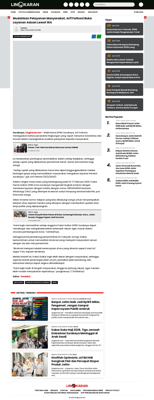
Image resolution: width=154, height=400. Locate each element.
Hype (73, 12)
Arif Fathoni (18, 282)
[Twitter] (70, 6)
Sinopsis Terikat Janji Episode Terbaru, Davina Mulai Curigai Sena (122, 108)
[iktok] (81, 6)
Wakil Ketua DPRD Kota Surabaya (37, 282)
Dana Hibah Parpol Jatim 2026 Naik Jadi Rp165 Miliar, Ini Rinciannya (129, 126)
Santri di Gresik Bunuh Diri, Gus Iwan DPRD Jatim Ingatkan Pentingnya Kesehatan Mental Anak (128, 170)
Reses (55, 282)
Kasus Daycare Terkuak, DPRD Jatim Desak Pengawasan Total (123, 30)
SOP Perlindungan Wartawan (95, 393)
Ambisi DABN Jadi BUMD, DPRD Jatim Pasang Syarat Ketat (128, 183)
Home (13, 12)
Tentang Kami (41, 390)
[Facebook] (65, 6)
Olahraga (55, 12)
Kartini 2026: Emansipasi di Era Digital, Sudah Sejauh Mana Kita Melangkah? (123, 77)
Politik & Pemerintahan (29, 12)
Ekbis (65, 12)
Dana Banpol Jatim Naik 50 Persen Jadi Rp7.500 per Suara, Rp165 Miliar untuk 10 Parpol (128, 140)
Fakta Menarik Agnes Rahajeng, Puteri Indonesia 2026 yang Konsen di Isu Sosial (123, 47)
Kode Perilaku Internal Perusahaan (61, 393)
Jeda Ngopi (93, 12)
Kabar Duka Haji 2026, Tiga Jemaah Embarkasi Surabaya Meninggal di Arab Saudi (75, 333)
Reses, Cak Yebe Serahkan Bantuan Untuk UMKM (53, 147)
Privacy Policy (112, 390)
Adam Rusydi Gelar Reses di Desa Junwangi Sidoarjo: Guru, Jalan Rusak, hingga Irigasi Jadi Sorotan (61, 216)
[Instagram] (76, 6)
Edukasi (81, 12)
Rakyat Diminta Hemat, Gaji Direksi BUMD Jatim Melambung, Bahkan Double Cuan (127, 155)
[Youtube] (87, 6)
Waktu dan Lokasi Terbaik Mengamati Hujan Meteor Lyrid (122, 61)
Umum (45, 12)
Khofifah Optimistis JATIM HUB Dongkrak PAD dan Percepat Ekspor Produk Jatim (75, 361)
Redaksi (24, 28)
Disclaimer (75, 390)
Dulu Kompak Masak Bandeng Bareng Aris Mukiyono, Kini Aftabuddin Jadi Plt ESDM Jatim (123, 93)
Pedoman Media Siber (93, 390)
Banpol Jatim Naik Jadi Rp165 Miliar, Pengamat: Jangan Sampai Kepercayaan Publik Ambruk (75, 305)
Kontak (64, 390)
